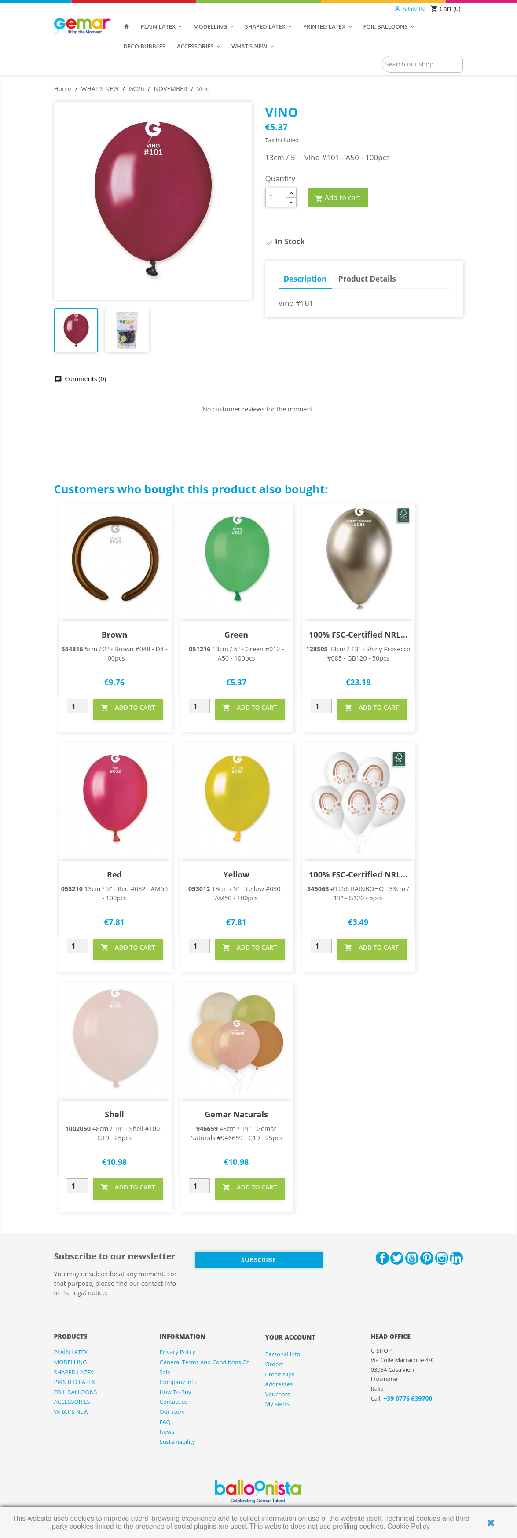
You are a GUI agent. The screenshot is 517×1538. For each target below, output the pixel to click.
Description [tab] (304, 279)
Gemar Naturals (236, 1114)
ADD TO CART (128, 707)
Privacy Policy (177, 1352)
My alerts (277, 1404)
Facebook (382, 1258)
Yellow (236, 874)
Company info (178, 1382)
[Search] (422, 64)
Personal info (283, 1354)
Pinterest (426, 1258)
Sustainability (177, 1442)
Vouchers (277, 1394)
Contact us (174, 1402)
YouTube (411, 1258)
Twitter (396, 1258)
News (167, 1431)
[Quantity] (275, 197)
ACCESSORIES (72, 1402)
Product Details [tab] (367, 279)
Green (236, 634)
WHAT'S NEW (71, 1412)
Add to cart (338, 198)
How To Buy (175, 1392)
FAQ (165, 1422)
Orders (274, 1364)
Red (114, 874)
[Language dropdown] (376, 9)
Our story (172, 1412)
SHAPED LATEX (74, 1372)
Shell (114, 1114)
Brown (115, 634)
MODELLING (70, 1362)
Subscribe (258, 1259)
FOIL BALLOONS (75, 1392)
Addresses (279, 1384)
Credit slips (280, 1374)
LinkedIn (456, 1258)
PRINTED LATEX (74, 1382)
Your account (290, 1337)
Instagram (441, 1258)
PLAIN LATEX (71, 1352)
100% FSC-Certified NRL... (358, 634)
